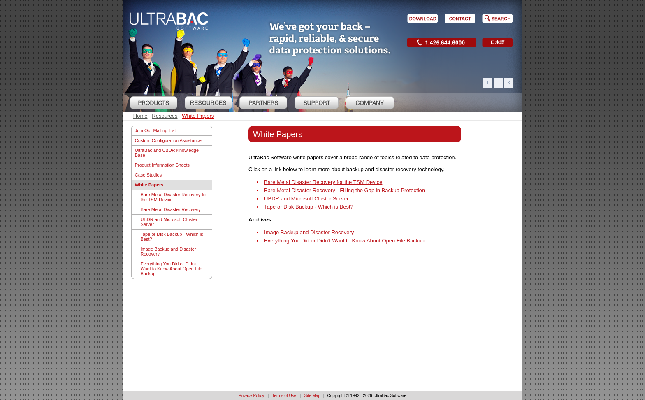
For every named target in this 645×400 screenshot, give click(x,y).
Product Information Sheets (162, 165)
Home (140, 116)
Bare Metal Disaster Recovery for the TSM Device (174, 197)
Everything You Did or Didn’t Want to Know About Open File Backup (344, 240)
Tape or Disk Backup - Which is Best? (172, 237)
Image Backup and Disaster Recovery (168, 251)
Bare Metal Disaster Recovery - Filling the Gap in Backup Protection (344, 190)
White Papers (198, 116)
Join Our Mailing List (155, 130)
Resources (164, 116)
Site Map (312, 395)
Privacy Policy (251, 395)
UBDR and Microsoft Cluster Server (169, 222)
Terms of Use (284, 395)
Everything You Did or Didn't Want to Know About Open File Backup (171, 268)
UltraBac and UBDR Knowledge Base (167, 153)
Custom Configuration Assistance (168, 140)
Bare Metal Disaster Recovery (171, 209)
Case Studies (148, 174)
